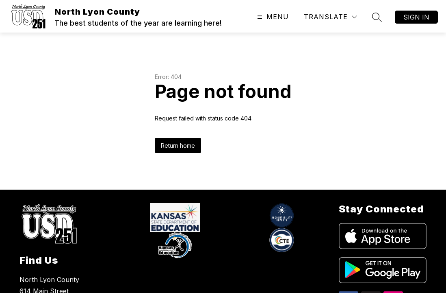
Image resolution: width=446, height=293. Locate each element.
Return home (178, 145)
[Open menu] (272, 17)
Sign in (416, 17)
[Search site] (377, 17)
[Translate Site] (330, 17)
